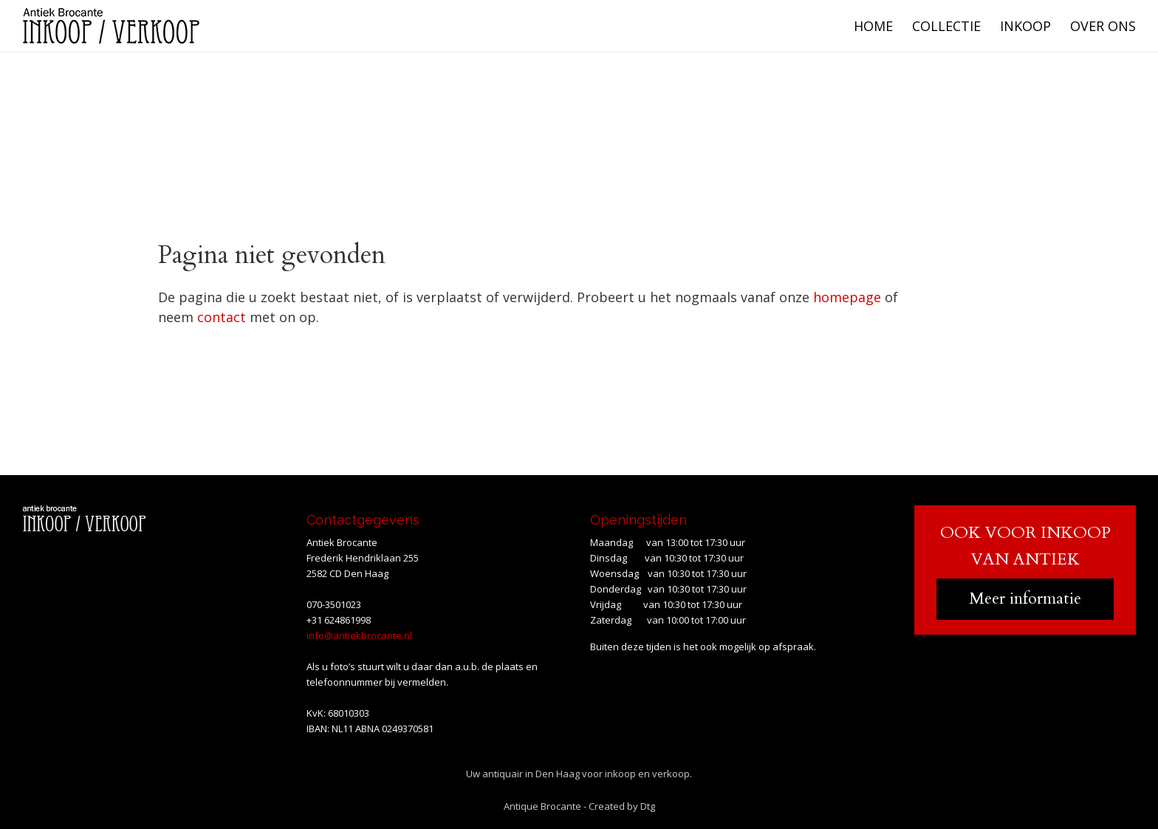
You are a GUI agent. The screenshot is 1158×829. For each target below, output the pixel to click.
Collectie (946, 26)
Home (873, 26)
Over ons (1103, 26)
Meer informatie (1025, 598)
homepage (847, 297)
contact (221, 317)
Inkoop (1025, 26)
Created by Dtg (622, 806)
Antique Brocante (542, 806)
